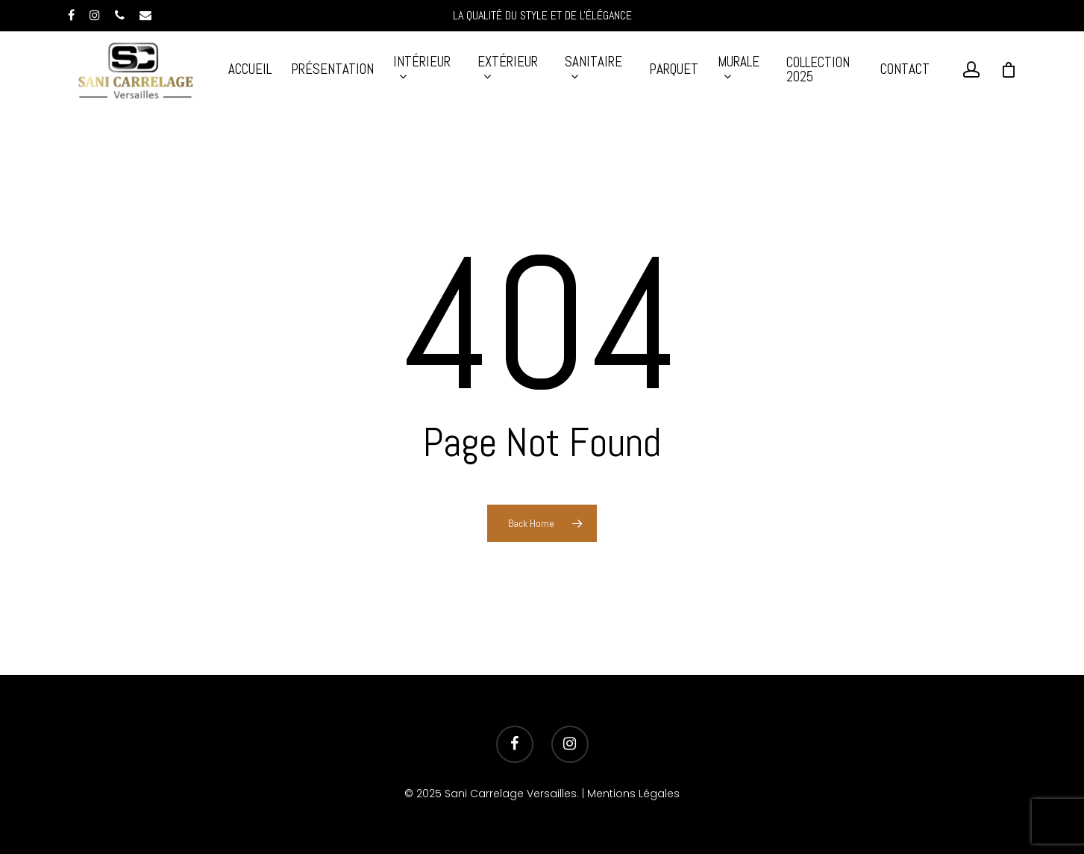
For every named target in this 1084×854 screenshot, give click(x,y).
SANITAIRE (593, 68)
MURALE (738, 68)
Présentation (332, 69)
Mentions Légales (633, 793)
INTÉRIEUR (422, 68)
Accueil (250, 69)
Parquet (673, 69)
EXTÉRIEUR (507, 68)
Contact (905, 69)
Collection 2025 (818, 69)
